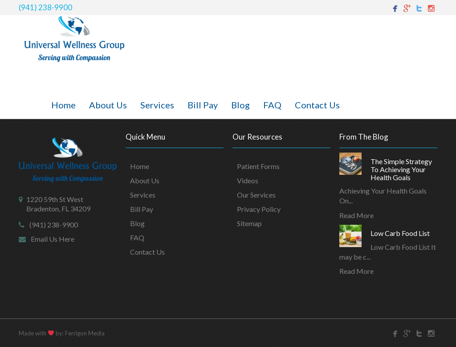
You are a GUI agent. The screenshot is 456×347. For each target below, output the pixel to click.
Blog (240, 104)
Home (63, 104)
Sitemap (249, 223)
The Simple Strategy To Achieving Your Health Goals (401, 169)
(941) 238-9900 (45, 7)
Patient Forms (258, 166)
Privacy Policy (259, 209)
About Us (108, 104)
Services (157, 104)
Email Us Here (52, 239)
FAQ (272, 104)
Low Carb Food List (400, 233)
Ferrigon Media (85, 333)
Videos (247, 180)
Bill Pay (202, 104)
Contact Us (317, 104)
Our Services (256, 194)
